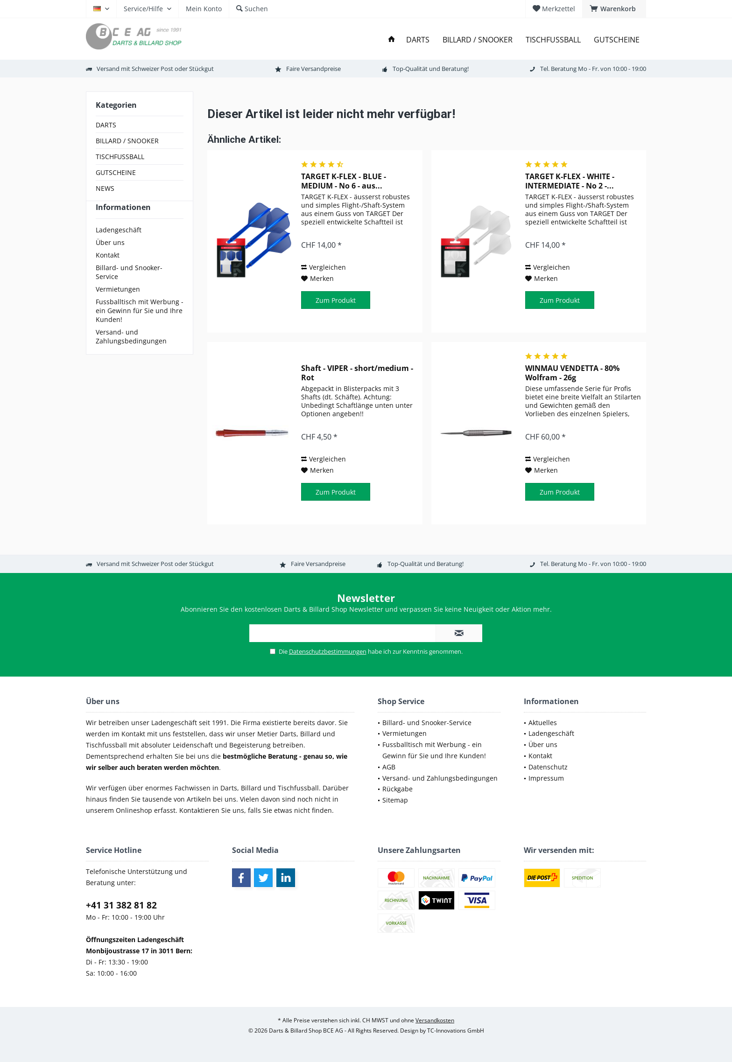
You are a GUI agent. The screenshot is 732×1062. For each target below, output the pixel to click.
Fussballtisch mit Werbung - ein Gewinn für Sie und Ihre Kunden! (139, 327)
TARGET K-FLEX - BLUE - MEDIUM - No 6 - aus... (343, 181)
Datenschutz (548, 766)
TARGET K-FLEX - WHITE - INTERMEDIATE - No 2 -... (569, 181)
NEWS (105, 188)
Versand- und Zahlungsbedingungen (131, 353)
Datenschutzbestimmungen (327, 651)
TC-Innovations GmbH (455, 1030)
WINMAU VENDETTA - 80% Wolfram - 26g (572, 372)
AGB (388, 766)
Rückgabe (397, 788)
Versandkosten (434, 1020)
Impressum (546, 778)
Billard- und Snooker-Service (129, 289)
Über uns (110, 259)
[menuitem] (614, 9)
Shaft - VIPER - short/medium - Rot (357, 372)
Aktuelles (542, 722)
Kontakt (108, 271)
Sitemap (395, 800)
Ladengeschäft (118, 246)
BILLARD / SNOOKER (127, 140)
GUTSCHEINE (116, 172)
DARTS (106, 124)
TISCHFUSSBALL (120, 156)
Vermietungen (118, 305)
